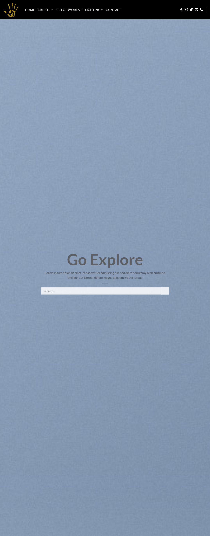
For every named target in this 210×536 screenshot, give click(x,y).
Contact (113, 9)
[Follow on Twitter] (191, 9)
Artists (45, 10)
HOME (30, 9)
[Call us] (201, 9)
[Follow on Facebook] (181, 9)
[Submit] (165, 294)
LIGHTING (94, 10)
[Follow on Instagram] (186, 9)
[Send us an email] (196, 9)
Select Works (69, 10)
